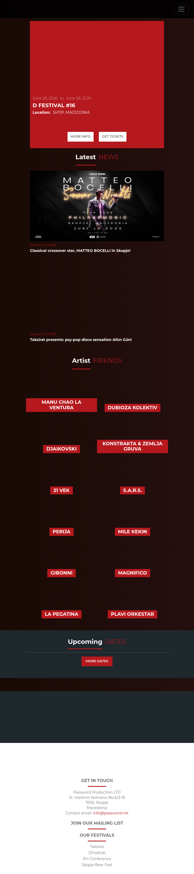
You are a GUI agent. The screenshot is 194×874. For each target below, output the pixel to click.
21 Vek (61, 490)
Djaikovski (61, 449)
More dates (97, 661)
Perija (61, 532)
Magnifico (132, 573)
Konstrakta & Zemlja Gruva (132, 446)
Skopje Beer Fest (96, 865)
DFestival (97, 853)
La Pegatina (61, 614)
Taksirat (97, 847)
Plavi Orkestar (132, 614)
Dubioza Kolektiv (132, 408)
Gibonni (61, 573)
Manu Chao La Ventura (61, 405)
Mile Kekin (132, 532)
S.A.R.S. (132, 490)
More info (80, 136)
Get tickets (113, 136)
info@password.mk (110, 813)
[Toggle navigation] (181, 9)
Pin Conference (97, 859)
